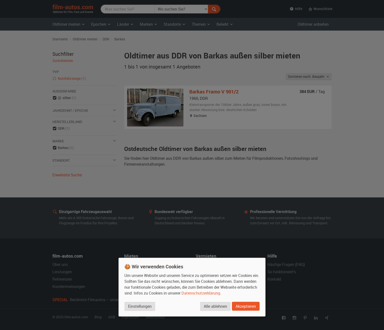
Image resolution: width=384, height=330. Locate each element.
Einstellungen (140, 306)
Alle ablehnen (215, 306)
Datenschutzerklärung (200, 293)
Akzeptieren (246, 306)
